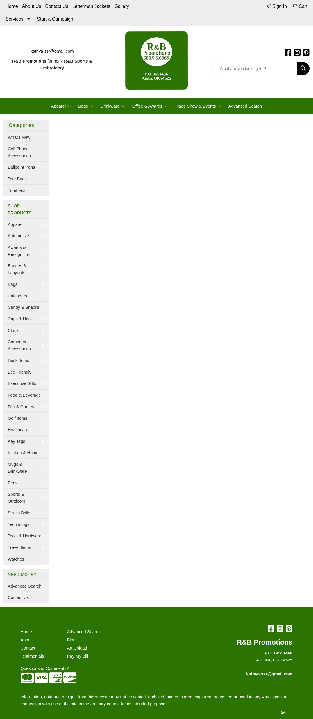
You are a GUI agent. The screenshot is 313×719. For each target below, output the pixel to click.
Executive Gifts (22, 383)
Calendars (17, 296)
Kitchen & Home (23, 452)
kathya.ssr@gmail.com (52, 51)
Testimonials (32, 656)
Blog (71, 640)
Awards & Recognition (19, 251)
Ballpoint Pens (21, 167)
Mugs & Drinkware (17, 468)
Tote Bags (17, 178)
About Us (31, 6)
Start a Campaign (55, 19)
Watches (16, 559)
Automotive (18, 235)
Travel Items (19, 547)
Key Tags (16, 441)
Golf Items (17, 418)
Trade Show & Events (198, 106)
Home (12, 6)
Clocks (14, 330)
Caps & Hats (20, 319)
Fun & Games (21, 406)
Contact (28, 648)
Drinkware (113, 106)
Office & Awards (149, 106)
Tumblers (17, 190)
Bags (85, 106)
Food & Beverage (24, 395)
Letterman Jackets (91, 6)
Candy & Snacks (23, 307)
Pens (12, 483)
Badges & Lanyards (17, 269)
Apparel (61, 106)
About (26, 640)
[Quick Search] (254, 68)
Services (14, 19)
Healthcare (18, 429)
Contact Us (56, 6)
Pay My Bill (77, 656)
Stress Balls (19, 513)
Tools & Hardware (25, 536)
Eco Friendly (19, 372)
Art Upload (77, 648)
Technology (18, 524)
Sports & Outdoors (16, 498)
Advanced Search (245, 106)
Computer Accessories (19, 345)
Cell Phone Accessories (19, 152)
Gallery (121, 6)
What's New (19, 137)
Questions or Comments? (45, 668)
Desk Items (18, 360)
